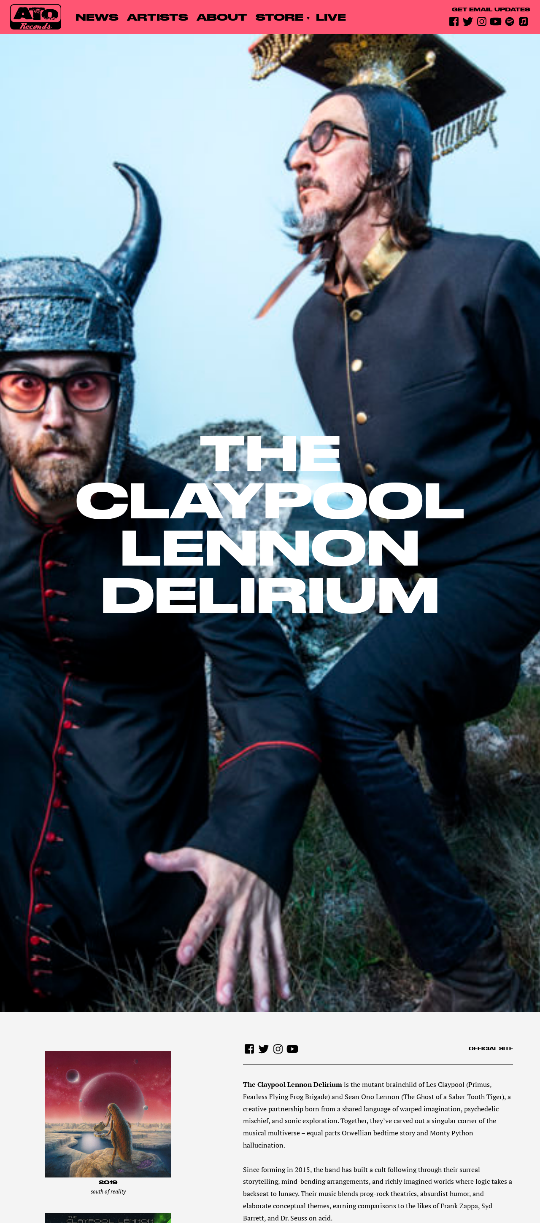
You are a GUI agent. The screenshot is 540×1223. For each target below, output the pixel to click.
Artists (157, 16)
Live (331, 16)
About (222, 16)
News (97, 16)
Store (279, 16)
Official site (491, 1048)
